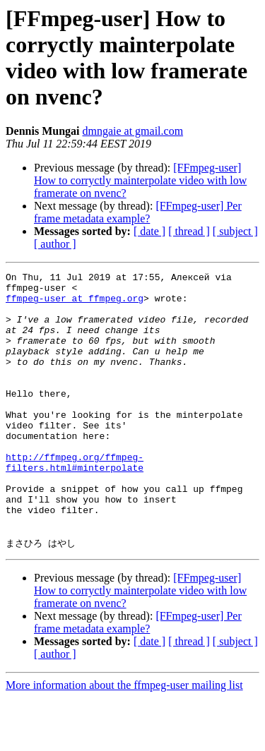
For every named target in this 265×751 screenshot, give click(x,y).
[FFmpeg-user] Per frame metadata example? (138, 212)
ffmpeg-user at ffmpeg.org (74, 304)
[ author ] (55, 244)
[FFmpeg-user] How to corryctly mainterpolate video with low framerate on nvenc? (140, 180)
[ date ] (149, 231)
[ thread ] (189, 231)
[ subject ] (235, 231)
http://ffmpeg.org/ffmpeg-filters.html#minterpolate (74, 501)
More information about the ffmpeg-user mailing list (124, 739)
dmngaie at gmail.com (132, 131)
